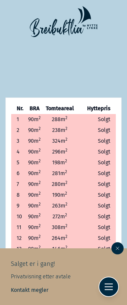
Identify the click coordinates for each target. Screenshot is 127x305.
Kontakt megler (29, 290)
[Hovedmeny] (109, 287)
